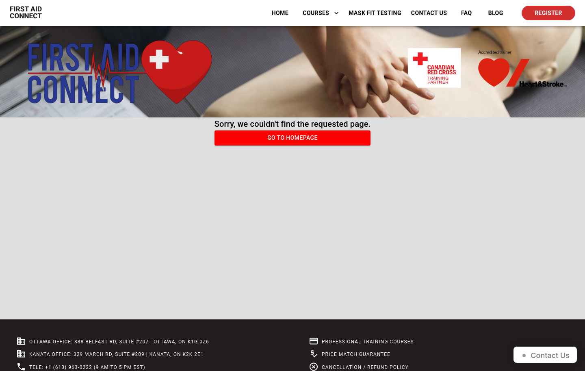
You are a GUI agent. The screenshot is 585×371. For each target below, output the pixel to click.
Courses (320, 13)
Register (548, 13)
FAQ (466, 13)
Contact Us (429, 13)
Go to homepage (292, 137)
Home (280, 13)
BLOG (496, 13)
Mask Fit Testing (375, 13)
